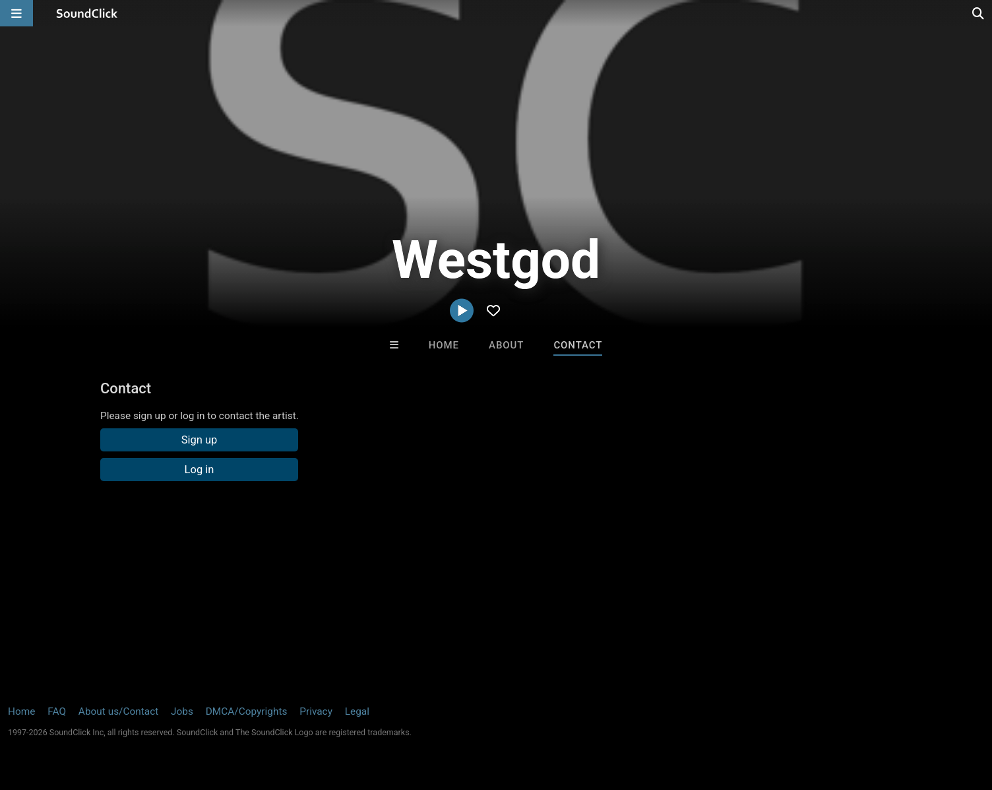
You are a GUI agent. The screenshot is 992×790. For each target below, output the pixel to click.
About (506, 345)
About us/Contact (118, 711)
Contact (577, 345)
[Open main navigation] (16, 13)
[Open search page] (979, 13)
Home (444, 345)
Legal (357, 711)
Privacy (315, 711)
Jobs (182, 711)
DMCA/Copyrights (247, 711)
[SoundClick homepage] (87, 13)
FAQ (56, 711)
